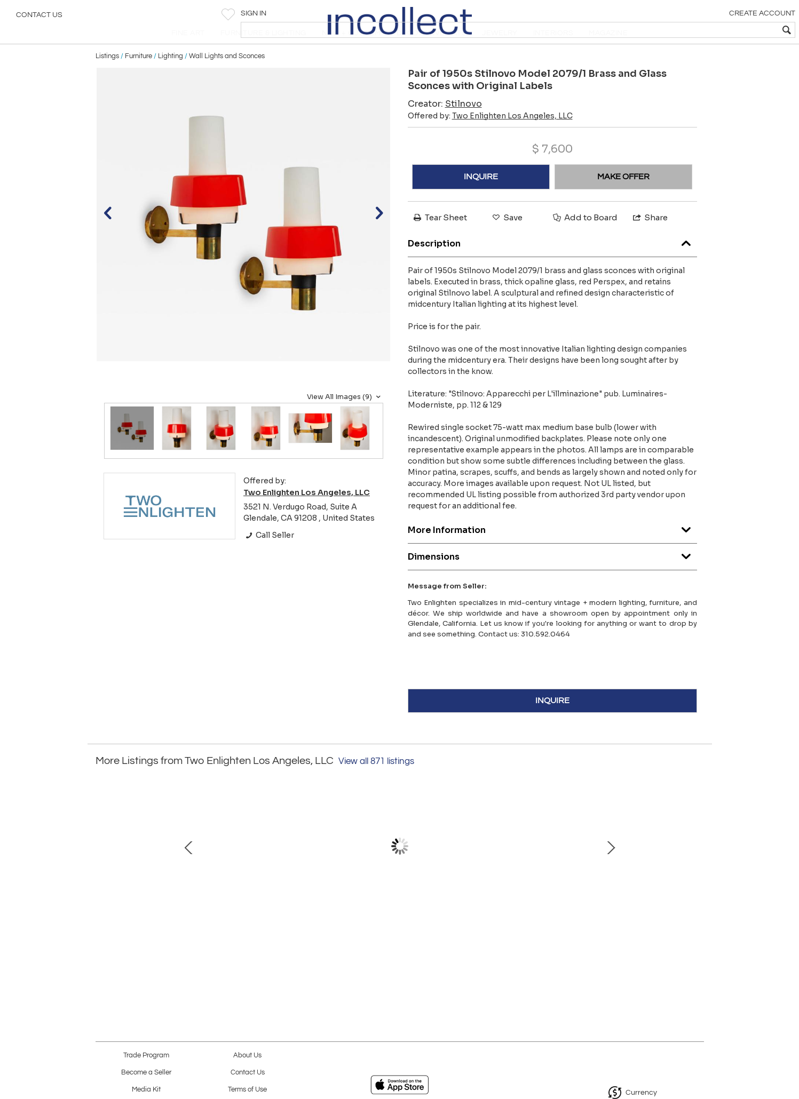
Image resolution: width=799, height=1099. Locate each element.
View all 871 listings (376, 786)
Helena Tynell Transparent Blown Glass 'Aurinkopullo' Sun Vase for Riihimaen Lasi (173, 931)
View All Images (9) (345, 422)
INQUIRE (481, 201)
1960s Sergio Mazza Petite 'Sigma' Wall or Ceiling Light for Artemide (621, 931)
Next (696, 876)
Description (552, 266)
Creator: (445, 128)
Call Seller (268, 560)
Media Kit (146, 1089)
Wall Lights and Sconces (227, 81)
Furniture (138, 81)
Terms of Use (247, 1089)
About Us (247, 1055)
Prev (103, 876)
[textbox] (713, 29)
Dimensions (552, 579)
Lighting (170, 81)
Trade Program (146, 1055)
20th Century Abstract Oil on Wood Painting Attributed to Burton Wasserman (509, 931)
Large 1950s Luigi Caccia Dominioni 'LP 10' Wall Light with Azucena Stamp (396, 931)
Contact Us (39, 18)
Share (649, 242)
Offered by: (490, 141)
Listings (107, 81)
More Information (552, 553)
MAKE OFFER (623, 201)
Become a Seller (146, 1072)
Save (507, 242)
